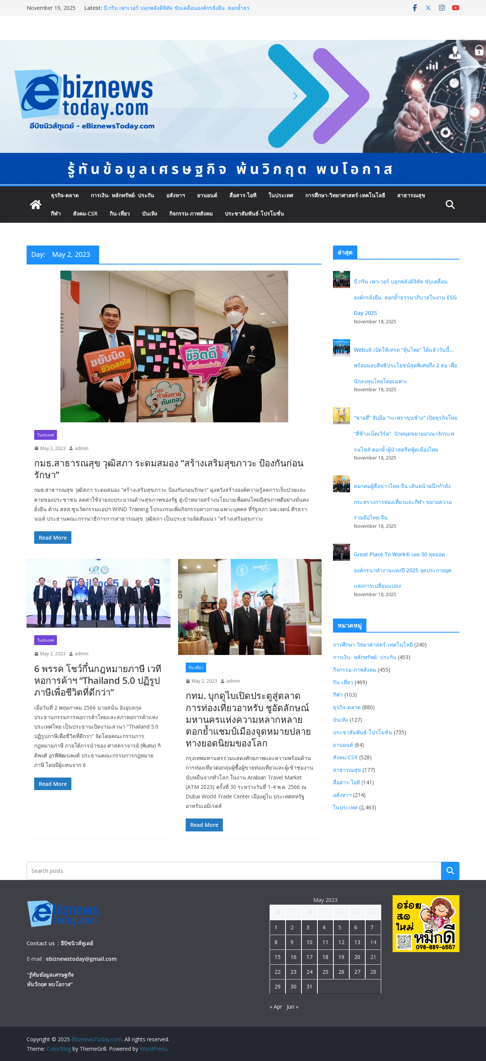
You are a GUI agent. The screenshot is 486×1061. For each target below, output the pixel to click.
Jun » (292, 1006)
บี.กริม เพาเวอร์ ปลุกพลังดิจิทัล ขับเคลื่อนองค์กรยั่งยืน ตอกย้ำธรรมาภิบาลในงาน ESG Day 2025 (177, 11)
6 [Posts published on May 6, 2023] (355, 927)
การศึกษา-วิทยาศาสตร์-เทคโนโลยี (345, 195)
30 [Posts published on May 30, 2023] (293, 986)
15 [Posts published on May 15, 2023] (278, 956)
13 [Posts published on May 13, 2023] (357, 942)
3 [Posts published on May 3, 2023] (307, 927)
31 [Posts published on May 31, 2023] (309, 986)
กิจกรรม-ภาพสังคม (191, 213)
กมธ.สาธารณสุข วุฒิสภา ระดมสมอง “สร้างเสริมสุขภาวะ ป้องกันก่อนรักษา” (168, 469)
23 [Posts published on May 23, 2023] (293, 971)
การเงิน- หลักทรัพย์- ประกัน (122, 195)
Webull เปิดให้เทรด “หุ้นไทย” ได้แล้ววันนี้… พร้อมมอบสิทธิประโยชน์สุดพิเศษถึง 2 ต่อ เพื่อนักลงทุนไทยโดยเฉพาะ (405, 365)
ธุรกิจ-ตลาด (65, 195)
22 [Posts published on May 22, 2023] (278, 971)
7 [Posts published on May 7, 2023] (371, 927)
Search (450, 871)
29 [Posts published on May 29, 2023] (278, 986)
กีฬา (56, 213)
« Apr (276, 1006)
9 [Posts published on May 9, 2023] (291, 942)
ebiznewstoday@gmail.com (81, 958)
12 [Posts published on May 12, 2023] (341, 942)
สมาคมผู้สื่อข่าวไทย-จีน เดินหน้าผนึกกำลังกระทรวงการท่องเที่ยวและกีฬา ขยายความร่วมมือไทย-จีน (403, 501)
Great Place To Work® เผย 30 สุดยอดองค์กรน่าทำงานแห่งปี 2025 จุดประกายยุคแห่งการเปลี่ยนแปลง (402, 570)
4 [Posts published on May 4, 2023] (323, 927)
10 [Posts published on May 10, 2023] (309, 942)
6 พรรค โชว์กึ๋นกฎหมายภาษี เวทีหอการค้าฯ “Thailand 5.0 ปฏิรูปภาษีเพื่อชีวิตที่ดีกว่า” (97, 680)
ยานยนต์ (207, 195)
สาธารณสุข (411, 195)
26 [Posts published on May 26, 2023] (341, 971)
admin (81, 448)
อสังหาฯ (175, 195)
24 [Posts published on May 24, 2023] (309, 971)
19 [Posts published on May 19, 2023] (341, 956)
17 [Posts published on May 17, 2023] (309, 956)
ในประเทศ (280, 195)
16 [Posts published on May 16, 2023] (293, 956)
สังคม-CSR (85, 213)
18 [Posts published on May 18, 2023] (325, 956)
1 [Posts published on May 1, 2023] (276, 927)
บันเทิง (149, 213)
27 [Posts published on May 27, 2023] (357, 971)
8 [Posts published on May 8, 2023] (276, 942)
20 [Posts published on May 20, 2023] (357, 956)
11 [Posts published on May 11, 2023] (325, 942)
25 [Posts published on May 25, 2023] (325, 971)
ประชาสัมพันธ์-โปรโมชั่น (254, 213)
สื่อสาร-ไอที (242, 195)
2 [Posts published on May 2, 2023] (291, 927)
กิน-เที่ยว (120, 213)
